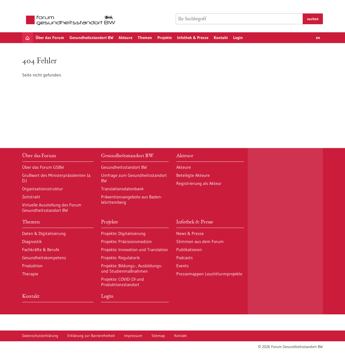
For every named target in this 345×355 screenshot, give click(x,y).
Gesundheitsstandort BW (91, 37)
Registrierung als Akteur (199, 183)
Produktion (32, 265)
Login (238, 37)
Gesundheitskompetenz (44, 257)
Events (182, 265)
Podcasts (184, 257)
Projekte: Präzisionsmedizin (126, 241)
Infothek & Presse (192, 37)
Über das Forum (50, 37)
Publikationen (189, 249)
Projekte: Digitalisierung (123, 233)
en (318, 37)
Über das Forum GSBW (43, 167)
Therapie (30, 273)
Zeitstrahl (31, 196)
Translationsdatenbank (122, 188)
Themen (145, 37)
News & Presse (190, 233)
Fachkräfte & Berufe (40, 249)
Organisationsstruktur (42, 188)
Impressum (133, 336)
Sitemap (158, 336)
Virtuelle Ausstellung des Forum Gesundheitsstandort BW (51, 207)
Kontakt (221, 37)
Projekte (164, 37)
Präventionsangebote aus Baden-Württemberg (131, 199)
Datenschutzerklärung (40, 336)
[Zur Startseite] (72, 20)
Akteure (125, 37)
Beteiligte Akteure (193, 175)
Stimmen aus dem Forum (200, 241)
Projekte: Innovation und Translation (134, 249)
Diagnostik (32, 241)
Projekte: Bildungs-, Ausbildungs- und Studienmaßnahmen (131, 268)
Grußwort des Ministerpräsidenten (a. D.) (56, 178)
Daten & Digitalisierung (44, 233)
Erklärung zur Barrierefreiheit (91, 336)
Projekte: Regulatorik (120, 257)
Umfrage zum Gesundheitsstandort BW (134, 178)
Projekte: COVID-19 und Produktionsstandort (122, 281)
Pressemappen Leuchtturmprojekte (209, 273)
